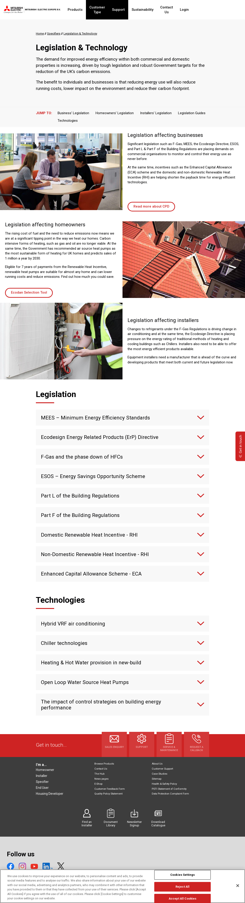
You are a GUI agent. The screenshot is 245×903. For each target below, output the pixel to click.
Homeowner (45, 770)
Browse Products (104, 763)
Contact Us (184, 10)
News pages (101, 778)
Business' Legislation (73, 113)
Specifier (42, 782)
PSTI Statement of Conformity (169, 788)
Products (81, 10)
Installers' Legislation (156, 113)
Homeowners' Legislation (115, 113)
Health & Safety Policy (164, 783)
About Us (157, 763)
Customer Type (108, 10)
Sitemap (156, 778)
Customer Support (162, 768)
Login (204, 10)
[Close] (238, 889)
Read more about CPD (151, 206)
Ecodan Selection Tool (29, 292)
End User (42, 787)
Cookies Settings (182, 878)
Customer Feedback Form (109, 788)
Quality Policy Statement (108, 793)
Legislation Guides (191, 113)
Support (133, 10)
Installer (41, 776)
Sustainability (157, 10)
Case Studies (159, 773)
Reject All (182, 890)
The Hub (99, 773)
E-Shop (98, 783)
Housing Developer (49, 793)
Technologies (68, 121)
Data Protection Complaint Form (170, 793)
